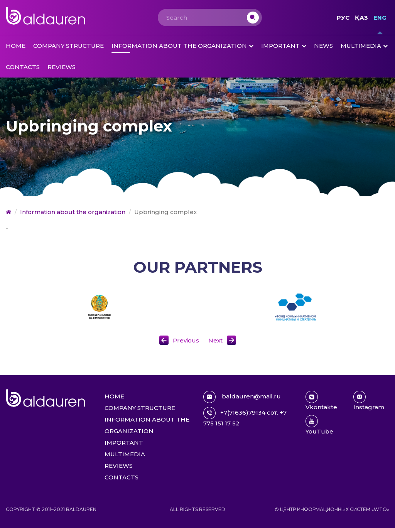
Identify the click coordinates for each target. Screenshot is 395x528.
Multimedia (361, 45)
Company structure (68, 45)
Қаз (361, 17)
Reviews (61, 67)
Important (280, 45)
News (323, 45)
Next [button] (215, 340)
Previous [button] (186, 340)
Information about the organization (179, 45)
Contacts (23, 67)
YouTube (319, 425)
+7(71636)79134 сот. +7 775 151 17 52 (245, 417)
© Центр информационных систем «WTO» (332, 509)
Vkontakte (321, 401)
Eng (380, 17)
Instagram (368, 401)
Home (15, 45)
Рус (343, 17)
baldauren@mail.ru (242, 397)
